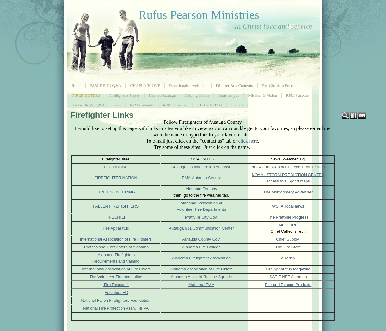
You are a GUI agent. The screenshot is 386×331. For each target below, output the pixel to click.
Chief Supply (288, 239)
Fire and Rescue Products (288, 284)
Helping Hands (196, 95)
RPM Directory (175, 105)
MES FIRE (288, 225)
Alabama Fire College (201, 247)
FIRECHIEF (116, 217)
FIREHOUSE (116, 167)
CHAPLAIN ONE (145, 85)
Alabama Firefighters (116, 254)
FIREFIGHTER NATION (116, 178)
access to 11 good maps (288, 181)
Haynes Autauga (162, 95)
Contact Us (240, 105)
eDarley (288, 258)
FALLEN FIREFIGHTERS (116, 206)
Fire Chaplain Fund (277, 85)
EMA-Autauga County (201, 178)
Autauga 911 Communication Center (201, 228)
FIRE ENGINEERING (116, 192)
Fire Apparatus (116, 228)
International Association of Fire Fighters (116, 239)
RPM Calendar (142, 105)
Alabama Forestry (201, 189)
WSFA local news (288, 206)
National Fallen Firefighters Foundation (115, 300)
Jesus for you (229, 95)
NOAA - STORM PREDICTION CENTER (288, 174)
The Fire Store (288, 247)
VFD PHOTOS (209, 105)
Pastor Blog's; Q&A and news (96, 105)
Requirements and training (115, 261)
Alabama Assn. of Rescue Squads (201, 276)
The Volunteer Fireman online (116, 276)
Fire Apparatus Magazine (288, 269)
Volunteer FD (116, 292)
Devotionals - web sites (188, 85)
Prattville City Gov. (201, 217)
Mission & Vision (262, 95)
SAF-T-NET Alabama (288, 276)
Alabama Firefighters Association (201, 258)
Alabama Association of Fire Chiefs (201, 269)
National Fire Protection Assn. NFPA (116, 308)
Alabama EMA (201, 284)
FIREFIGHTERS (86, 95)
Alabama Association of (201, 203)
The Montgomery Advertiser (288, 192)
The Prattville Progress (288, 217)
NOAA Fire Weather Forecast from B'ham (288, 167)
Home (77, 85)
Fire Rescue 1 (116, 284)
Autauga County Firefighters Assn (201, 167)
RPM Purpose (297, 95)
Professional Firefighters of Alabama (116, 247)
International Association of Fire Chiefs (116, 269)
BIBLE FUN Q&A (105, 85)
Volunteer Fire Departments (201, 209)
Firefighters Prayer (124, 95)
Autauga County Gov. (201, 239)
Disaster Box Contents (234, 85)
